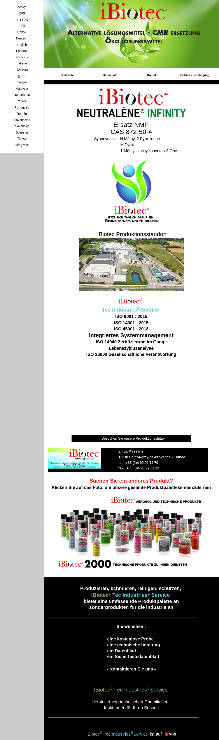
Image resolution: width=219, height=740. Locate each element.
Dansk (21, 32)
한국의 (21, 76)
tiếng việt (22, 145)
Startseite (67, 75)
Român (22, 113)
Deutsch (22, 38)
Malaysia (22, 88)
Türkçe (22, 138)
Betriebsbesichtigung (194, 75)
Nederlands (22, 94)
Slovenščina (21, 120)
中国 (22, 26)
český (22, 7)
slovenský (22, 126)
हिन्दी (22, 13)
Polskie (22, 101)
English (22, 44)
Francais (22, 57)
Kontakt (152, 75)
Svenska (22, 132)
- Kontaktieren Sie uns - (131, 669)
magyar (22, 82)
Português (22, 107)
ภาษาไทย (22, 19)
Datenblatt (110, 75)
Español (21, 51)
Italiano (22, 63)
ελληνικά (22, 69)
